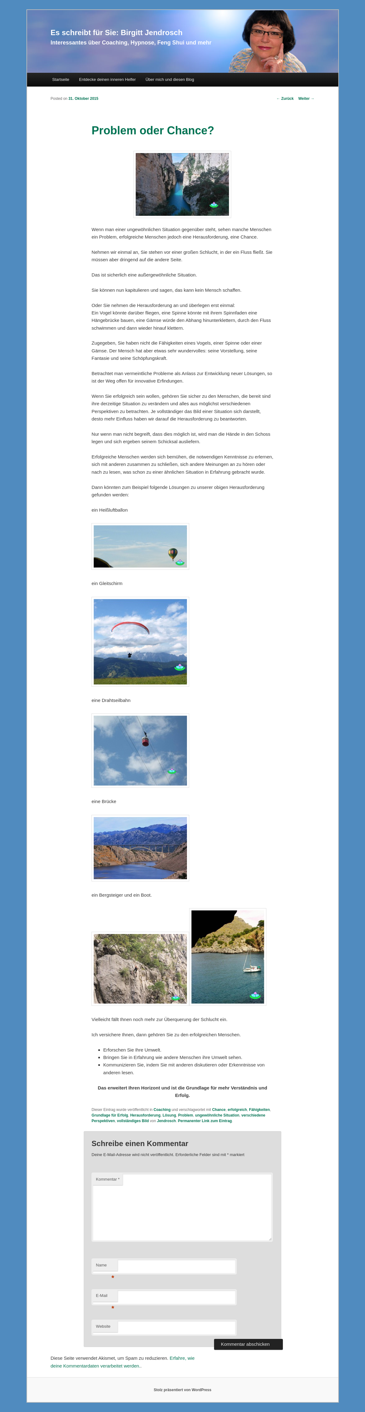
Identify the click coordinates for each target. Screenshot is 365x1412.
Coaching (162, 1110)
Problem (185, 1115)
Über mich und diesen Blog (170, 79)
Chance (219, 1110)
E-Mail (105, 1297)
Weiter (306, 98)
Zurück (284, 98)
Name (105, 1267)
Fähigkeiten (259, 1110)
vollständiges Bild (133, 1121)
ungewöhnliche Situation (217, 1115)
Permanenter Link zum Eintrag (205, 1121)
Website (103, 1326)
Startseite (60, 79)
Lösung (169, 1115)
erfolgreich (237, 1110)
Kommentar (107, 1179)
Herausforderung (145, 1115)
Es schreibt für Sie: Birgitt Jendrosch (117, 32)
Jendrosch (166, 1121)
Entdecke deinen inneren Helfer (107, 79)
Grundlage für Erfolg (109, 1115)
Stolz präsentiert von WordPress (182, 1390)
